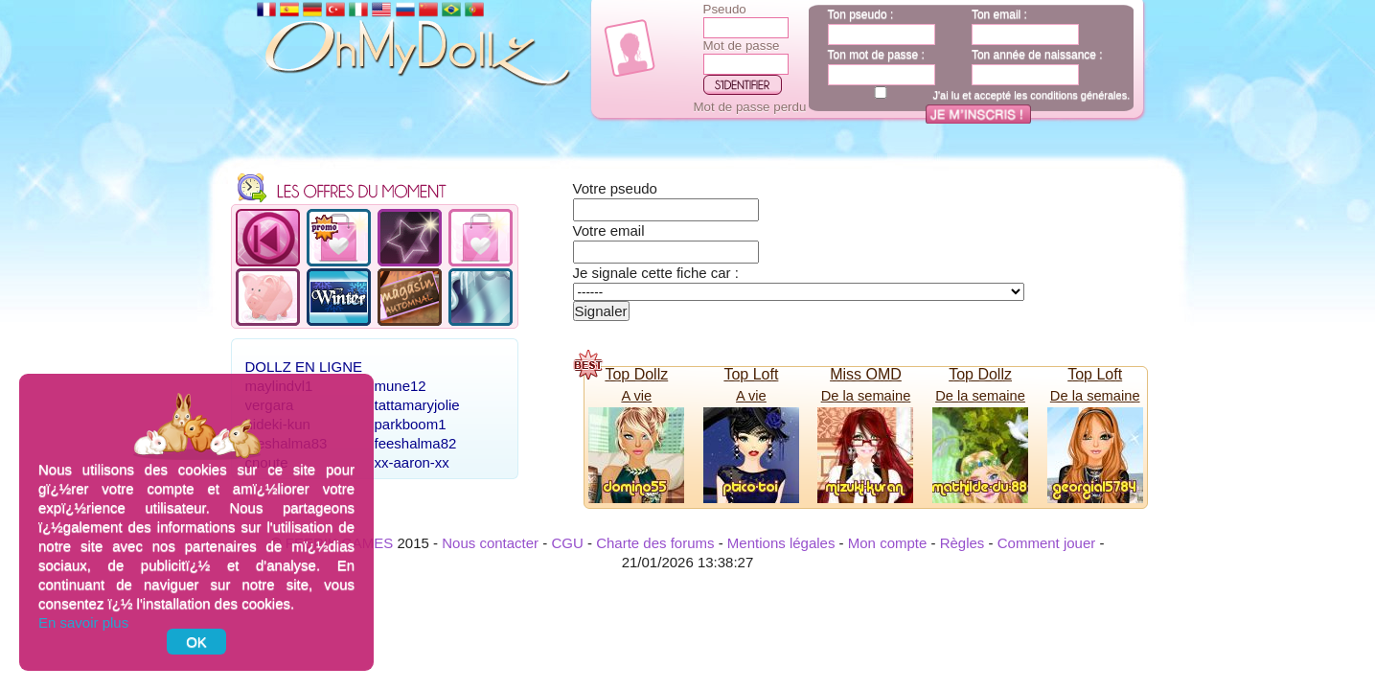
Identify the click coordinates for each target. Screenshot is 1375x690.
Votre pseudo (615, 188)
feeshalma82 (416, 443)
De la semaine (866, 395)
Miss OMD (866, 374)
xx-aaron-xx (412, 462)
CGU (567, 543)
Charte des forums (655, 543)
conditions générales (1078, 95)
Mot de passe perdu (750, 107)
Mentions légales (781, 543)
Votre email (609, 230)
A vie (636, 395)
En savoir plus (83, 622)
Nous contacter (490, 543)
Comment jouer (1046, 543)
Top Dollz (636, 374)
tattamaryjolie (417, 405)
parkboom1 (411, 424)
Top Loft (750, 374)
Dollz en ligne (304, 366)
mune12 (400, 386)
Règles (962, 543)
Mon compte (888, 543)
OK (196, 641)
